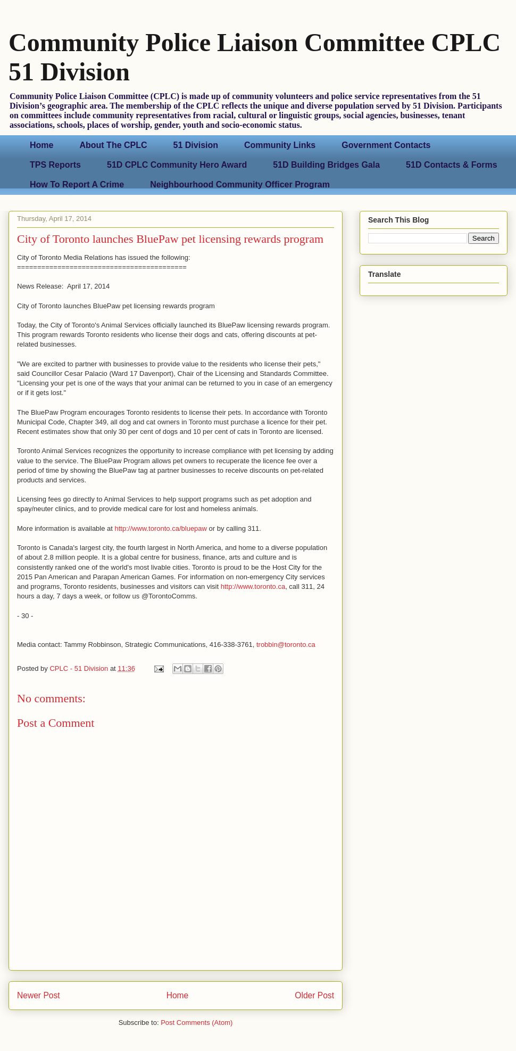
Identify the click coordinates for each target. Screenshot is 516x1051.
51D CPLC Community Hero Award (177, 164)
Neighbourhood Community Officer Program (240, 184)
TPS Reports (55, 164)
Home (41, 145)
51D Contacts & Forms (451, 164)
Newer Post (38, 995)
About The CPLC (113, 145)
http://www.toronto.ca (253, 586)
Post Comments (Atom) (196, 1023)
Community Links (279, 145)
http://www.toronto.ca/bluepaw (161, 528)
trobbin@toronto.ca (285, 644)
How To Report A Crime (77, 184)
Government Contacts (386, 145)
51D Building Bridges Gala (326, 164)
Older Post (314, 995)
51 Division (195, 145)
